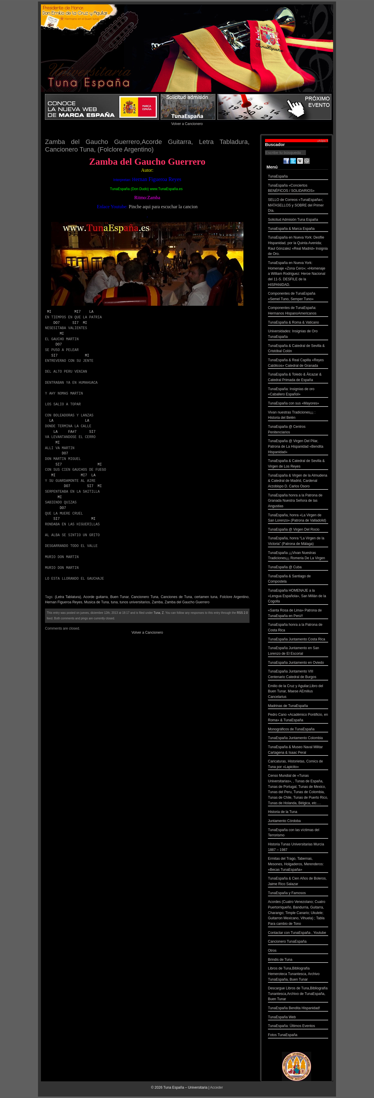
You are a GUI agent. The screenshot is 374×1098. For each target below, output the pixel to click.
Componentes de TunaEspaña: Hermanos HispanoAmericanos (298, 311)
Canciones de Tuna (176, 597)
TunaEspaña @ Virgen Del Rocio (298, 530)
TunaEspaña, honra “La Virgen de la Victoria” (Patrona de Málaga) (298, 541)
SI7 (75, 322)
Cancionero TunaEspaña (298, 942)
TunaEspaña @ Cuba (298, 568)
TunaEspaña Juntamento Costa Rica (298, 640)
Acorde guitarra (95, 597)
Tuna (157, 612)
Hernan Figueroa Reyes (63, 602)
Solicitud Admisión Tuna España (298, 220)
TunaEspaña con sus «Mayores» (298, 404)
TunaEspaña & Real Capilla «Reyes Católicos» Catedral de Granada (298, 363)
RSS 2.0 (242, 612)
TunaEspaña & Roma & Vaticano (298, 323)
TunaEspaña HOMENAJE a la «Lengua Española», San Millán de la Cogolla (298, 596)
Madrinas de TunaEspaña (298, 706)
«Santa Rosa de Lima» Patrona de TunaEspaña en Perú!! (298, 613)
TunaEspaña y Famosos (298, 894)
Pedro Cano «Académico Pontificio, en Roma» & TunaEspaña (298, 718)
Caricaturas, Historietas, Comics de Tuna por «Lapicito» (298, 764)
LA (91, 311)
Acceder (216, 1087)
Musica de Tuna (96, 602)
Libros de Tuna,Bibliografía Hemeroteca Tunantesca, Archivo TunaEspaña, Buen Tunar (298, 974)
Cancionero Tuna (144, 597)
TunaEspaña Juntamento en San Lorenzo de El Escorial (298, 651)
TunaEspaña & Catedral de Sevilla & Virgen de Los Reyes (298, 464)
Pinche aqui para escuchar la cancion (163, 206)
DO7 (56, 322)
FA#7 (72, 431)
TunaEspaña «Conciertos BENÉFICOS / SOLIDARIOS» (298, 188)
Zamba (157, 602)
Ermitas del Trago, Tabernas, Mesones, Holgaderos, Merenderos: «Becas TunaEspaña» (298, 864)
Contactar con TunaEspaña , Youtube (298, 933)
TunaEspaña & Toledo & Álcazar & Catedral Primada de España (298, 377)
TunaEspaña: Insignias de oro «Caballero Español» (298, 392)
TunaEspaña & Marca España (298, 229)
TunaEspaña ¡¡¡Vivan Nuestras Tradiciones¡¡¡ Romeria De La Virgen (298, 556)
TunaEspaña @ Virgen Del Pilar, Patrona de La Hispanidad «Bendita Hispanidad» (298, 447)
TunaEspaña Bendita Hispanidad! (298, 1009)
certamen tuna (205, 597)
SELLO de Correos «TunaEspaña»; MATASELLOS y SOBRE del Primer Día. (298, 206)
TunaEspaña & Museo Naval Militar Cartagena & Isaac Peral (298, 750)
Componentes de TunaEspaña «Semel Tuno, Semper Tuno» (298, 296)
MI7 (78, 311)
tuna (114, 602)
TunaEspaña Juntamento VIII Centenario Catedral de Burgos (298, 674)
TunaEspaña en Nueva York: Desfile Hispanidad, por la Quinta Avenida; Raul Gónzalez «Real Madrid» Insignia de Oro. (298, 246)
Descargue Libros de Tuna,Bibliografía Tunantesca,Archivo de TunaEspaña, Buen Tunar (298, 994)
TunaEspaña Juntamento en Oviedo (298, 663)
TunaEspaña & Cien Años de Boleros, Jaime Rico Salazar (298, 881)
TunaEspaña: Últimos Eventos (298, 1026)
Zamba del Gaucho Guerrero (187, 602)
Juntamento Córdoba (298, 821)
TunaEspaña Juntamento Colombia (298, 738)
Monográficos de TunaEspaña (298, 730)
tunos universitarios (135, 602)
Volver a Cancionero (187, 124)
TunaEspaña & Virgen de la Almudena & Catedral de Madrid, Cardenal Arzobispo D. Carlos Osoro (298, 481)
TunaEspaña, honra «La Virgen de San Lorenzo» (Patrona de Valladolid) (298, 518)
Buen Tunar (119, 597)
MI (49, 311)
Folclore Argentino (234, 597)
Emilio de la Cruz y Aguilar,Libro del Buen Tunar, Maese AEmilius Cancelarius (298, 692)
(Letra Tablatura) (68, 597)
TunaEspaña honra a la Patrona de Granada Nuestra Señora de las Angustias (298, 501)
